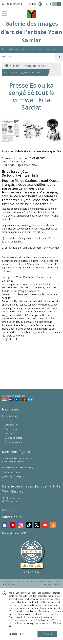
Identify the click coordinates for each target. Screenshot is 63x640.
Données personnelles (13, 476)
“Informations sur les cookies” (23, 620)
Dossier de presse (13, 437)
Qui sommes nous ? (14, 442)
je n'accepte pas (16, 633)
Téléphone (8, 510)
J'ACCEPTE (47, 633)
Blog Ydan (12, 65)
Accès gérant (51, 584)
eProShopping (9, 584)
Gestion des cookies (11, 472)
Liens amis (10, 433)
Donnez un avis (10, 416)
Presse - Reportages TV (36, 65)
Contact (32, 4)
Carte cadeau (11, 429)
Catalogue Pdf (11, 424)
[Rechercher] (59, 57)
